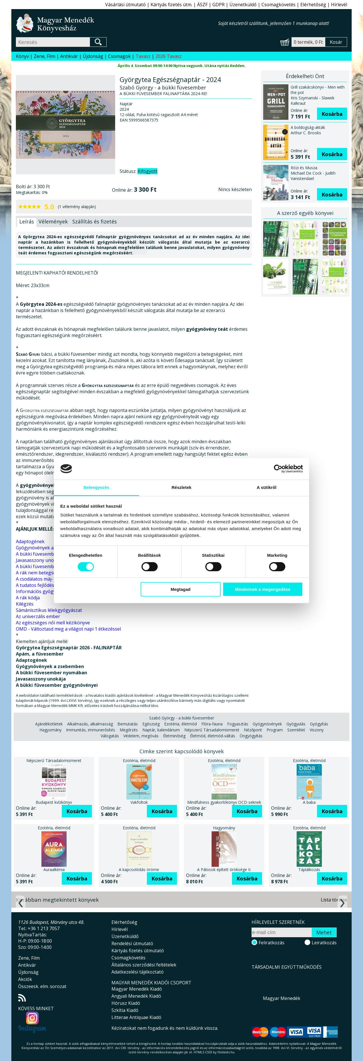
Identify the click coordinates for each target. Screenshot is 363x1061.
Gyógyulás (295, 724)
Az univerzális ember (38, 616)
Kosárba (332, 113)
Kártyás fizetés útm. (171, 4)
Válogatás (110, 735)
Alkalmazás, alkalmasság (90, 724)
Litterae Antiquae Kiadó (136, 1017)
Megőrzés (129, 730)
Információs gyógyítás (39, 591)
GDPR (218, 4)
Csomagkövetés (278, 4)
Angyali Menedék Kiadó (136, 996)
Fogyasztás (237, 724)
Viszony (317, 730)
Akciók (25, 979)
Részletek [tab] (181, 487)
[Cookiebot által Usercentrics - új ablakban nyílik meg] (278, 468)
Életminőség (174, 735)
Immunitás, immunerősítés (90, 730)
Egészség (151, 724)
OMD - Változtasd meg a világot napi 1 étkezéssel (68, 629)
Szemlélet (296, 730)
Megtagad (181, 589)
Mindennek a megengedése (262, 589)
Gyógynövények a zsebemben (47, 548)
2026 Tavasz (168, 56)
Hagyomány (50, 730)
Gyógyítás (319, 724)
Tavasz (143, 56)
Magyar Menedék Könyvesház (117, 23)
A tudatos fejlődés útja (40, 585)
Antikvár (69, 56)
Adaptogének (30, 541)
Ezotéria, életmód (180, 724)
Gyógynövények (267, 724)
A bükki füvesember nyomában (49, 554)
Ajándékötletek (49, 724)
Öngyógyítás (251, 735)
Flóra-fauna (212, 724)
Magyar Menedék (281, 998)
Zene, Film (44, 56)
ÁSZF (202, 4)
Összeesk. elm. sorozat (42, 986)
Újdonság (93, 56)
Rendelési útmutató (132, 943)
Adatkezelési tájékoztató (137, 972)
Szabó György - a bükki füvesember (181, 718)
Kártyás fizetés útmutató (137, 950)
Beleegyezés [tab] (96, 487)
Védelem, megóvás (141, 735)
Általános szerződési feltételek (143, 965)
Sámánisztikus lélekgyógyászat (49, 610)
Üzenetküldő (243, 4)
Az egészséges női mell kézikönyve (53, 623)
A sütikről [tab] (267, 487)
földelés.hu (226, 1052)
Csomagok (119, 56)
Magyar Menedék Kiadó (136, 989)
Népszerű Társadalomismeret (211, 730)
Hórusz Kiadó (125, 1003)
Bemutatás (127, 724)
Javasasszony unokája (39, 560)
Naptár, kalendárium (161, 730)
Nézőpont (253, 730)
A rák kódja (28, 598)
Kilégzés (24, 604)
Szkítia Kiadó (124, 1010)
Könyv (22, 56)
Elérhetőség (313, 4)
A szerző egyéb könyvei (305, 213)
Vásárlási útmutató (125, 4)
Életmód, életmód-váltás (212, 735)
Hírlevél (339, 4)
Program (275, 730)
